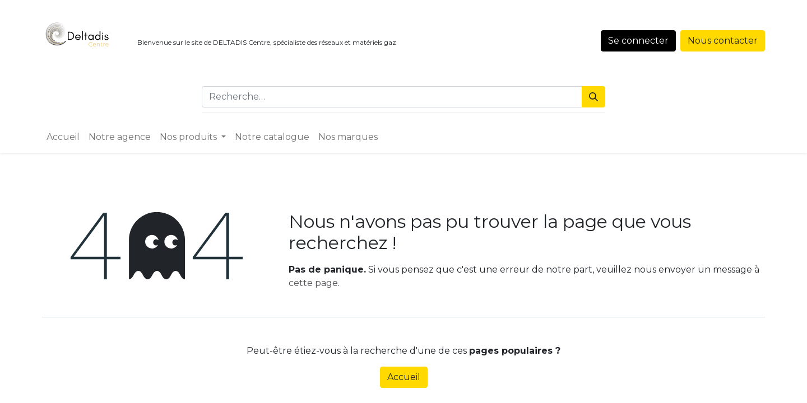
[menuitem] (63, 137)
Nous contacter (723, 40)
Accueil (403, 377)
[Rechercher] (593, 96)
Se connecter (638, 40)
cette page (313, 283)
